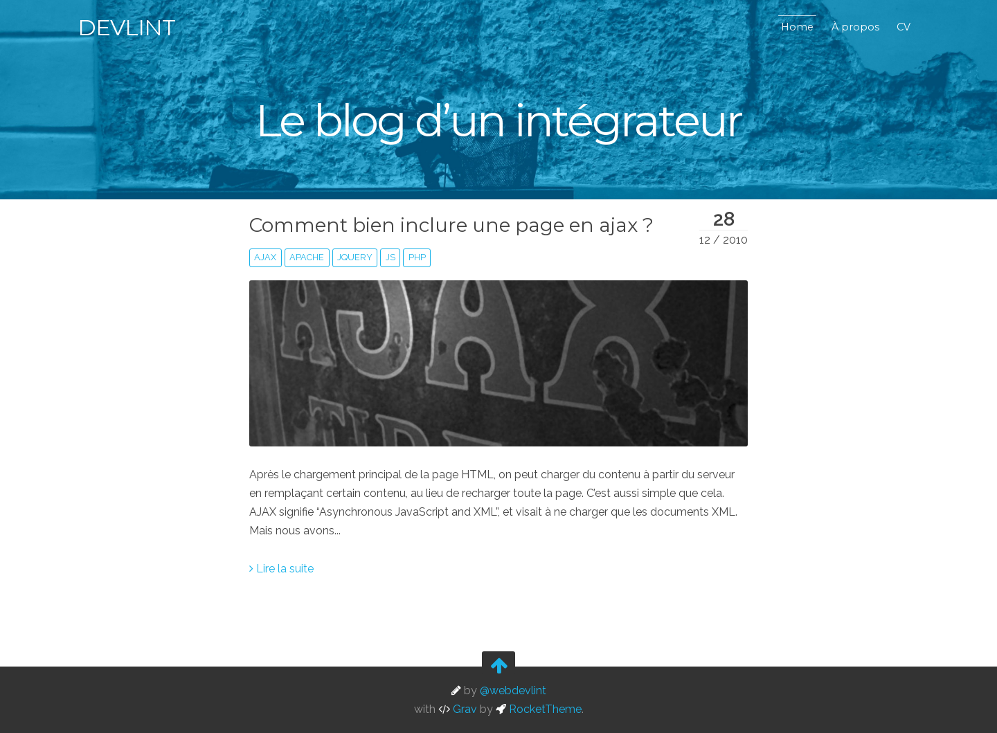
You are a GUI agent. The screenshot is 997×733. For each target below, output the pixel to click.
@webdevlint (513, 690)
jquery (354, 257)
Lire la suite (281, 568)
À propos (855, 27)
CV (903, 27)
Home (797, 27)
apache (306, 257)
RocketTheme (539, 709)
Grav (457, 709)
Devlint (126, 27)
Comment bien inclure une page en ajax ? (451, 225)
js (390, 257)
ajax (265, 257)
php (417, 257)
